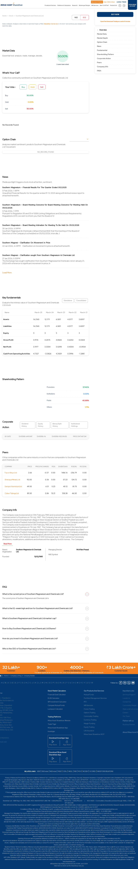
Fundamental (102, 50)
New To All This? (104, 5)
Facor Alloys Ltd (11, 473)
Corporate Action (104, 58)
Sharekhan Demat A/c (51, 24)
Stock (11, 16)
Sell (41, 87)
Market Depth (102, 38)
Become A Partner (97, 2)
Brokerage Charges (84, 5)
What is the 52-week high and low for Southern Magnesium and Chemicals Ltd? (37, 608)
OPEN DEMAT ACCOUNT (132, 5)
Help (105, 2)
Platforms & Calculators (64, 5)
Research (74, 5)
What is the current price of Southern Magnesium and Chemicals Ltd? (33, 594)
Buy (23, 87)
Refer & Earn (111, 2)
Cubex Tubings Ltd (12, 493)
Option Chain (102, 42)
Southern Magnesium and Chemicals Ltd (30, 16)
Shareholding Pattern (105, 54)
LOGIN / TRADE (121, 2)
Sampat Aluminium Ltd (13, 486)
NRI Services (94, 5)
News (99, 46)
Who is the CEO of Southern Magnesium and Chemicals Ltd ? (29, 648)
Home (4, 16)
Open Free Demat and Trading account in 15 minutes (115, 21)
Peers (99, 62)
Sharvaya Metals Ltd (12, 479)
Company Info (102, 67)
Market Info (113, 5)
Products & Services (50, 5)
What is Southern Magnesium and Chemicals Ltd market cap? (29, 618)
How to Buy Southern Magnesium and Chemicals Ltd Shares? (29, 628)
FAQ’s (99, 71)
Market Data (102, 34)
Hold (33, 87)
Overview (103, 30)
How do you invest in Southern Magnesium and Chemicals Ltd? (30, 638)
